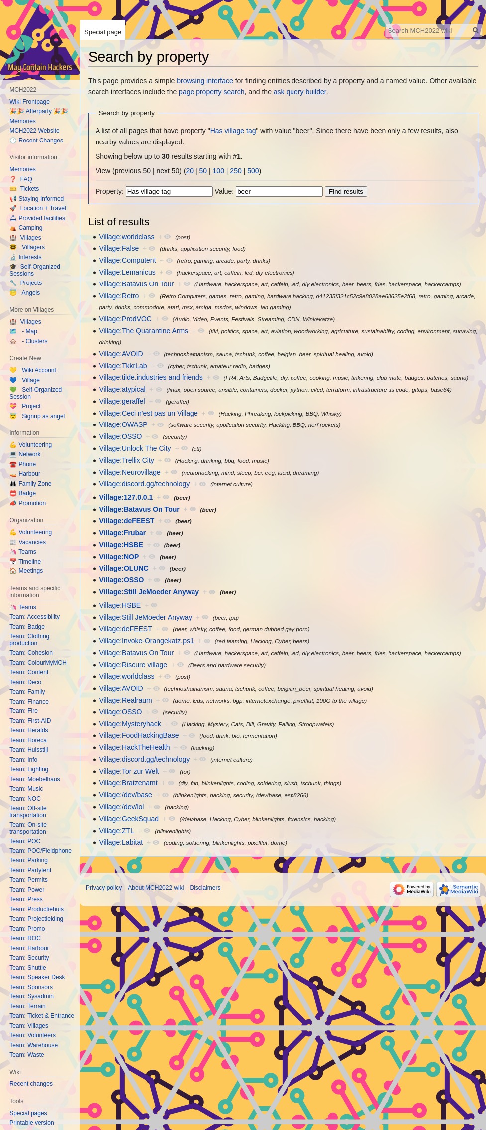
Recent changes (31, 1083)
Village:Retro (119, 296)
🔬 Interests (25, 257)
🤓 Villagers (27, 247)
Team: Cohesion (31, 652)
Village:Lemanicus (127, 272)
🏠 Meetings (26, 570)
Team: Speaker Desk (37, 977)
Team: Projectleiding (36, 918)
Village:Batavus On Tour (136, 284)
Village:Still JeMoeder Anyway (149, 592)
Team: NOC (25, 798)
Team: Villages (28, 1025)
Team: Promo (27, 928)
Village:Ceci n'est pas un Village (148, 413)
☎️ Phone (22, 464)
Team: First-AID (30, 720)
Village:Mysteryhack (130, 724)
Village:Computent (127, 260)
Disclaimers (205, 887)
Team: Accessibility (34, 616)
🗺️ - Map (23, 331)
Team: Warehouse (33, 1045)
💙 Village (24, 380)
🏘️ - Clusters (28, 341)
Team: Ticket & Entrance (41, 1015)
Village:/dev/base (125, 795)
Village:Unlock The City (135, 448)
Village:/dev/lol (121, 807)
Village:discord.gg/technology (144, 484)
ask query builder (300, 92)
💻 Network (24, 454)
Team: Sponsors (31, 987)
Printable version (31, 1122)
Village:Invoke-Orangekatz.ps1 (146, 641)
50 (203, 171)
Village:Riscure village (133, 665)
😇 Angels (24, 292)
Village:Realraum (125, 700)
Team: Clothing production (29, 640)
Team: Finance (29, 701)
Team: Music (26, 788)
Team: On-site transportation (28, 828)
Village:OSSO (120, 436)
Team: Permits (28, 879)
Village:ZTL (116, 831)
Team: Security (29, 957)
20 (190, 171)
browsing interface (205, 81)
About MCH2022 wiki (156, 887)
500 (253, 171)
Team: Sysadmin (31, 996)
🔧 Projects (25, 283)
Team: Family (27, 691)
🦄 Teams (22, 551)
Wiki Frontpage (29, 101)
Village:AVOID (121, 354)
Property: (110, 191)
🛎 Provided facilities (37, 218)
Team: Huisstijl (28, 749)
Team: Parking (28, 860)
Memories (22, 121)
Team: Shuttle (27, 967)
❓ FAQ (20, 179)
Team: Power (26, 889)
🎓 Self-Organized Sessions (34, 270)
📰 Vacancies (27, 542)
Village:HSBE (121, 545)
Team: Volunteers (32, 1035)
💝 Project (24, 406)
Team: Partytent (30, 870)
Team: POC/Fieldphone (40, 851)
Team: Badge (27, 626)
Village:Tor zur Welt (129, 771)
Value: (224, 191)
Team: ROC (25, 938)
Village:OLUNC (123, 568)
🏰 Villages (25, 237)
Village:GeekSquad (129, 819)
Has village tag (233, 131)
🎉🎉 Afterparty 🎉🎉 (38, 111)
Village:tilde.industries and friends (150, 377)
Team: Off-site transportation (27, 812)
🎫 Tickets (24, 188)
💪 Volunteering (30, 444)
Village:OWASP (123, 424)
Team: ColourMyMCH (38, 662)
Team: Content (28, 672)
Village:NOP (119, 557)
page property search (211, 92)
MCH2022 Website (34, 130)
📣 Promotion (27, 503)
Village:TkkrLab (123, 366)
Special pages (28, 1113)
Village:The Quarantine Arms (143, 331)
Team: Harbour (29, 948)
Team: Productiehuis (36, 909)
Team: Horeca (28, 740)
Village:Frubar (122, 533)
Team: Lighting (28, 769)
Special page (102, 32)
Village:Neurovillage (129, 472)
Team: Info (23, 759)
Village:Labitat (121, 842)
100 (218, 171)
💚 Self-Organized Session (35, 393)
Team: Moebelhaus (34, 779)
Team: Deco (25, 682)
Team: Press (26, 899)
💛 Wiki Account (32, 370)
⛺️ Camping (25, 227)
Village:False (119, 248)
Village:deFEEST (126, 521)
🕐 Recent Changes (36, 140)
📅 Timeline (25, 561)
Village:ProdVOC (125, 319)
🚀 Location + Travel (37, 208)
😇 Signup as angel (37, 416)
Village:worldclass (126, 237)
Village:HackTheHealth (134, 747)
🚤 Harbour (24, 473)
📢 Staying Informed (36, 198)
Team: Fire (23, 710)
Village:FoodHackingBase (139, 735)
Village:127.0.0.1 (126, 497)
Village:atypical (122, 389)
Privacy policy (104, 887)
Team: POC (24, 841)
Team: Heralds (28, 730)
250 (235, 171)
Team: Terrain (27, 1006)
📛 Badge (22, 493)
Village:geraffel (122, 401)
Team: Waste (26, 1054)
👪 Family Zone (30, 483)
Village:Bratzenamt (128, 783)
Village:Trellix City (126, 460)
